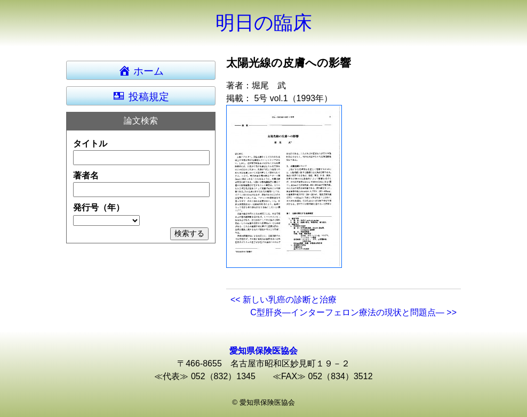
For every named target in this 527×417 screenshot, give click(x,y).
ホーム (146, 70)
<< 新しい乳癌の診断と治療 (283, 299)
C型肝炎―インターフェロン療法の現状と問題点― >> (353, 312)
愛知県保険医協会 (263, 350)
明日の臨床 (263, 23)
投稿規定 (141, 95)
